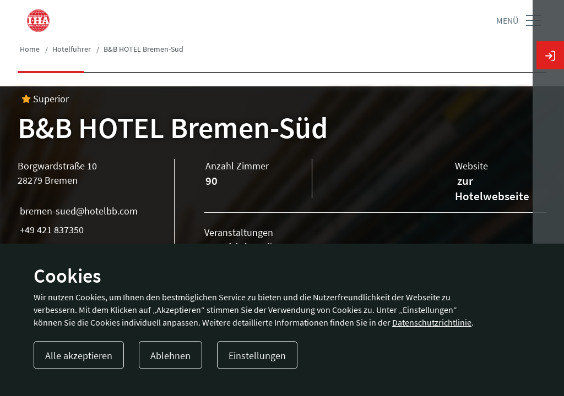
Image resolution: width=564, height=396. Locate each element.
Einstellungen (257, 355)
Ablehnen (170, 355)
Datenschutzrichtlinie (431, 322)
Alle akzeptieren (78, 355)
